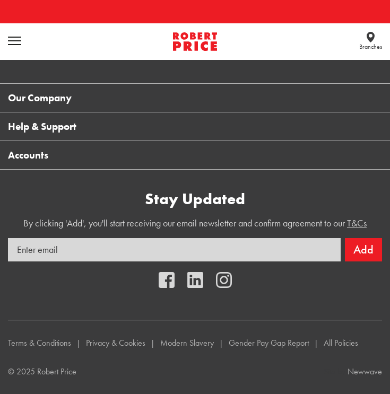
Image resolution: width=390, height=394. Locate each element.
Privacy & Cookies (115, 342)
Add (363, 249)
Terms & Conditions (39, 342)
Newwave (365, 371)
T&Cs (357, 223)
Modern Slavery (187, 342)
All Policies (341, 342)
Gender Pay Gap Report (269, 342)
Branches (370, 46)
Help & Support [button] (42, 126)
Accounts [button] (28, 155)
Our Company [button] (40, 97)
